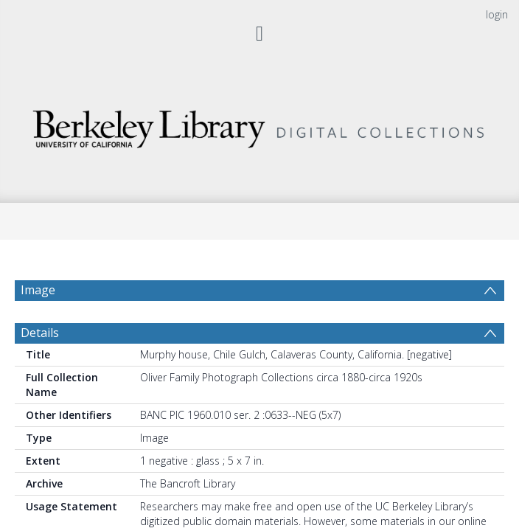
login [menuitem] (497, 14)
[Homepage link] (259, 125)
